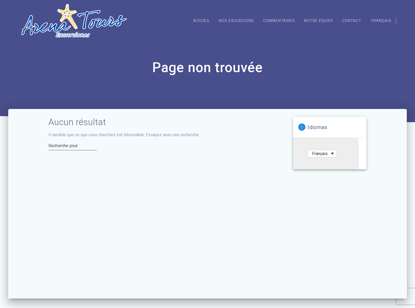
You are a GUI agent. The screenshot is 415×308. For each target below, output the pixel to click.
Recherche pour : (64, 169)
